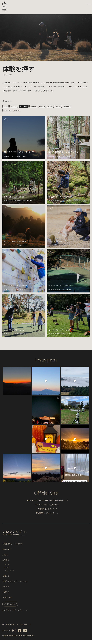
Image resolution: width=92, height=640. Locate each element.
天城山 (4, 554)
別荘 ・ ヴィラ (9, 571)
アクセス (5, 586)
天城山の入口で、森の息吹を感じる (59, 197)
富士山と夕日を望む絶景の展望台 (15, 241)
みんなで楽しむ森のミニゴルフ (14, 330)
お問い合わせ (7, 597)
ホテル (7, 564)
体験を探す (6, 549)
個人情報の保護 (8, 624)
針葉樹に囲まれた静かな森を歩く (15, 197)
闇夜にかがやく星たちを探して (19, 152)
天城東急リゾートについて (12, 544)
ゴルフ (7, 567)
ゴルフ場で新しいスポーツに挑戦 (59, 330)
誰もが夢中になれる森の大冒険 (63, 152)
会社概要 (23, 624)
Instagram (46, 360)
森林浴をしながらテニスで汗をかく (59, 286)
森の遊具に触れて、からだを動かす (15, 286)
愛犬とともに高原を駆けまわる (58, 241)
